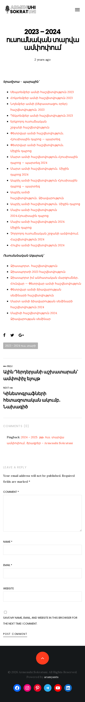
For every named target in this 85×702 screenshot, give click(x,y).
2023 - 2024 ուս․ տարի (20, 345)
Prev (8, 366)
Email (7, 565)
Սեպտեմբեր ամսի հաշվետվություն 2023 (42, 92)
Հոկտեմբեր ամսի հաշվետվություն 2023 (41, 98)
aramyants (51, 677)
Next (8, 387)
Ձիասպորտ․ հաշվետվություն (33, 266)
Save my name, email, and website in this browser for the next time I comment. (40, 620)
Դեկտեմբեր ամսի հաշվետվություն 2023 (41, 115)
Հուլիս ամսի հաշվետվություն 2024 (37, 245)
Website (8, 588)
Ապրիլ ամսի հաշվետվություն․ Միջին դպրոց (45, 204)
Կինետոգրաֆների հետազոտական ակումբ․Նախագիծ (31, 400)
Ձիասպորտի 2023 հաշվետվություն (37, 272)
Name (7, 541)
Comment (11, 492)
